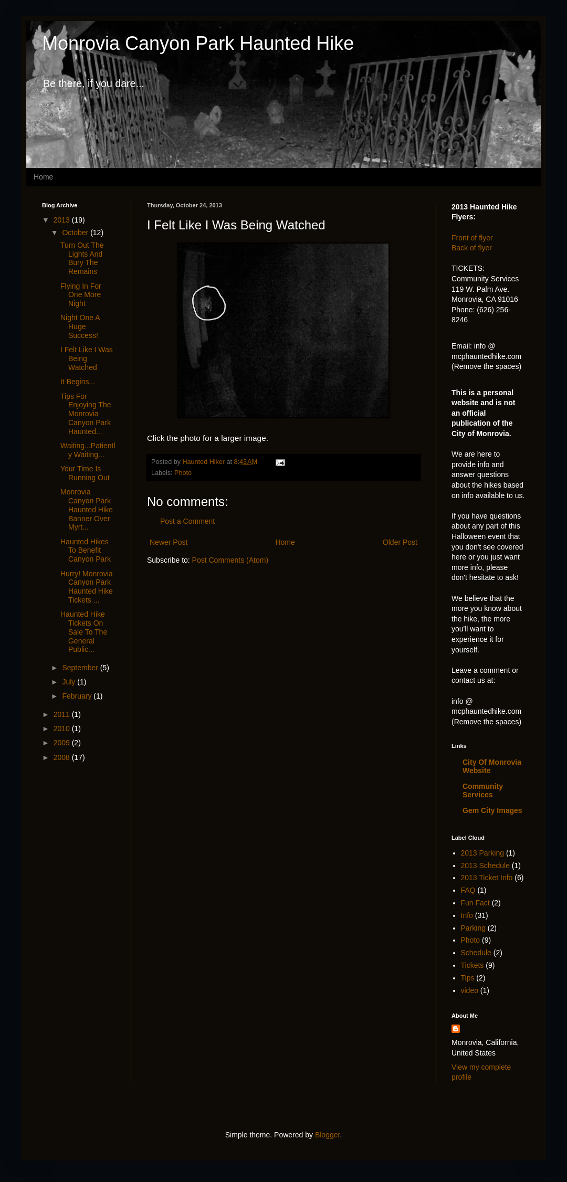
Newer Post (168, 542)
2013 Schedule (485, 865)
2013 (63, 220)
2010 (63, 728)
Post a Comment (187, 521)
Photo (183, 473)
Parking (473, 928)
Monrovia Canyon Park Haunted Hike (198, 43)
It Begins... (77, 381)
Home (43, 177)
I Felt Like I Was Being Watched (86, 358)
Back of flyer (472, 248)
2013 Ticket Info (487, 877)
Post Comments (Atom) (230, 560)
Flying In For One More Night (80, 295)
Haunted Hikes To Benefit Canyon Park (85, 550)
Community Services (483, 790)
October (76, 232)
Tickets (472, 965)
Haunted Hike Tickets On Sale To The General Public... (83, 631)
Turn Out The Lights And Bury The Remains (81, 258)
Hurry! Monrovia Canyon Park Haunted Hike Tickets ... (86, 586)
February (77, 696)
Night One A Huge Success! (80, 326)
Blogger (327, 1135)
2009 (63, 742)
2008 (63, 757)
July (69, 682)
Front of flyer (472, 238)
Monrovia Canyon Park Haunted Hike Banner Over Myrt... (86, 509)
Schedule (476, 952)
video (469, 990)
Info (467, 915)
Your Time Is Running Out (85, 473)
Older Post (400, 542)
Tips (468, 978)
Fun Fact (475, 903)
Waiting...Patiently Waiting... (88, 450)
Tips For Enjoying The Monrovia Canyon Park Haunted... (85, 414)
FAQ (468, 890)
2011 (63, 714)
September (81, 667)
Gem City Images (492, 810)
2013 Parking (483, 853)
